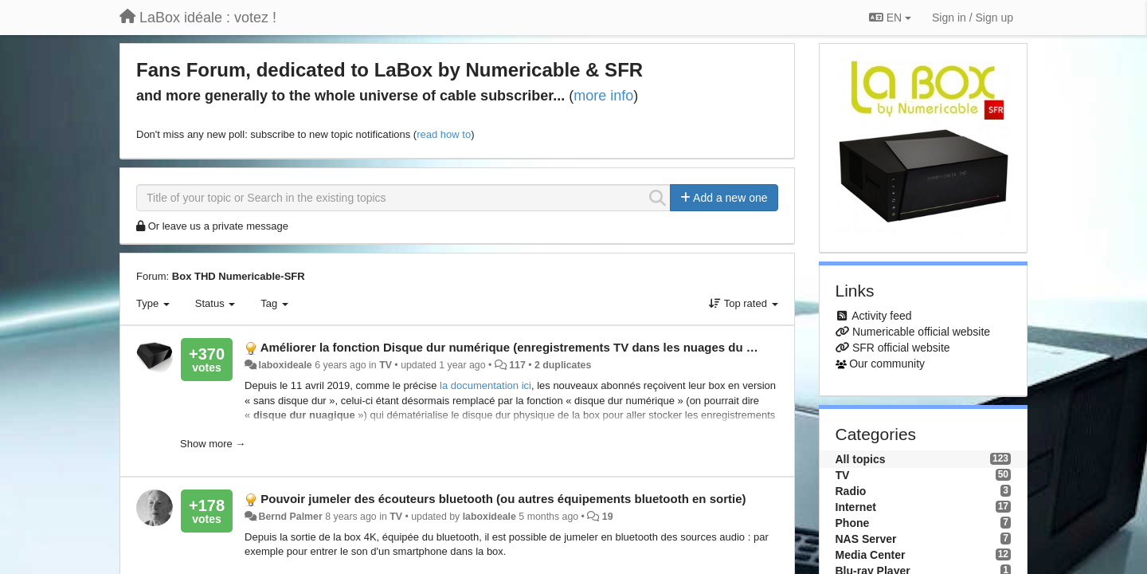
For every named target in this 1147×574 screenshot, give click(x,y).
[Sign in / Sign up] (973, 17)
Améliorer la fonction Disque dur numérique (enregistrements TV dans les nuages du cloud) (521, 347)
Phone (853, 523)
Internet (856, 507)
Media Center (871, 554)
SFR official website (901, 347)
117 (517, 365)
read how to (444, 134)
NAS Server (866, 539)
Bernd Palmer (291, 516)
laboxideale (285, 365)
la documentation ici (485, 385)
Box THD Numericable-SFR (238, 276)
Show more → (212, 444)
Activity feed (881, 315)
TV (385, 365)
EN (890, 17)
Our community (887, 363)
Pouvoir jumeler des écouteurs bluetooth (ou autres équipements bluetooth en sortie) (503, 498)
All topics (861, 459)
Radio (851, 491)
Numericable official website (921, 331)
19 (607, 516)
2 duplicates (562, 365)
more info (603, 96)
